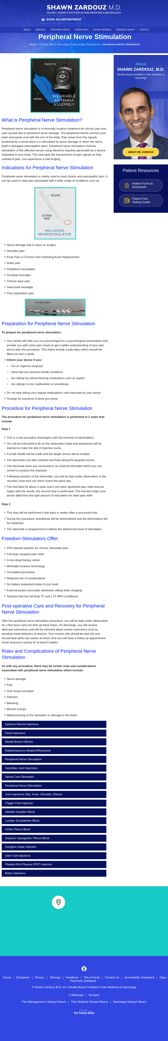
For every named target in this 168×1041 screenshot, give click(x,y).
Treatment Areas (60, 30)
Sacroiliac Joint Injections (21, 768)
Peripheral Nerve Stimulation (32, 759)
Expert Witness (102, 30)
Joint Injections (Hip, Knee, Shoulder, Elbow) (33, 794)
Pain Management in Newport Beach (44, 1001)
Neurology (63, 44)
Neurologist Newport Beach (129, 1001)
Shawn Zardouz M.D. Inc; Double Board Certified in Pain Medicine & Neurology (85, 987)
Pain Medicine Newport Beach (89, 1001)
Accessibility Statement (139, 977)
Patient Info (82, 30)
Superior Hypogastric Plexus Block (27, 838)
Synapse (94, 995)
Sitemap (55, 977)
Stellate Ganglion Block (20, 811)
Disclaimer (23, 977)
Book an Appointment (64, 19)
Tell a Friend (92, 977)
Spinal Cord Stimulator (19, 776)
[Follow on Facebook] (84, 968)
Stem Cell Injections (18, 855)
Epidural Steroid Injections (22, 724)
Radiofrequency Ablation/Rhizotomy (28, 750)
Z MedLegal (76, 995)
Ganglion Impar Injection (20, 846)
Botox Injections (15, 873)
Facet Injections (15, 733)
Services (40, 30)
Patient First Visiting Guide (141, 200)
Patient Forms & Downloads (142, 185)
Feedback (72, 977)
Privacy (40, 977)
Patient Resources (141, 170)
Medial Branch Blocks (19, 741)
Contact (144, 30)
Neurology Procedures (86, 44)
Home (18, 30)
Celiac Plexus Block (17, 829)
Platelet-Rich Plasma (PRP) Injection (28, 864)
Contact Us (112, 977)
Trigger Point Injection (19, 803)
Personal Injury (125, 30)
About (26, 30)
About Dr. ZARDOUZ (141, 152)
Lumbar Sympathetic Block (22, 820)
